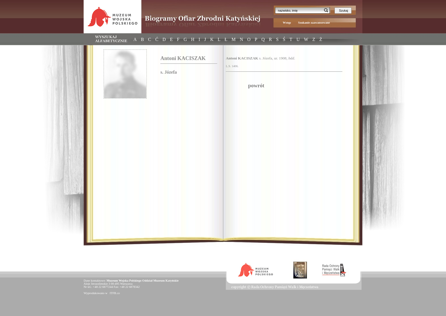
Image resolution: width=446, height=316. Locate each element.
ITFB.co (114, 293)
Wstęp (287, 22)
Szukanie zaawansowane (314, 22)
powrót (256, 85)
